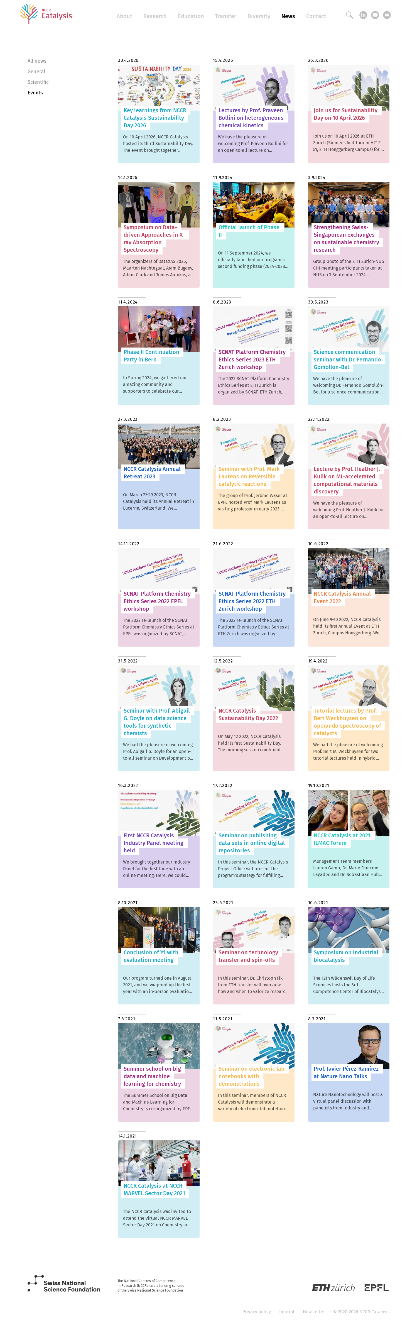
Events (35, 93)
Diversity (258, 16)
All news (37, 61)
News (288, 16)
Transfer (225, 16)
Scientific (38, 82)
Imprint (287, 1311)
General (36, 72)
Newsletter (314, 1311)
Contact (316, 16)
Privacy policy (256, 1311)
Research (155, 16)
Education (191, 16)
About (124, 16)
